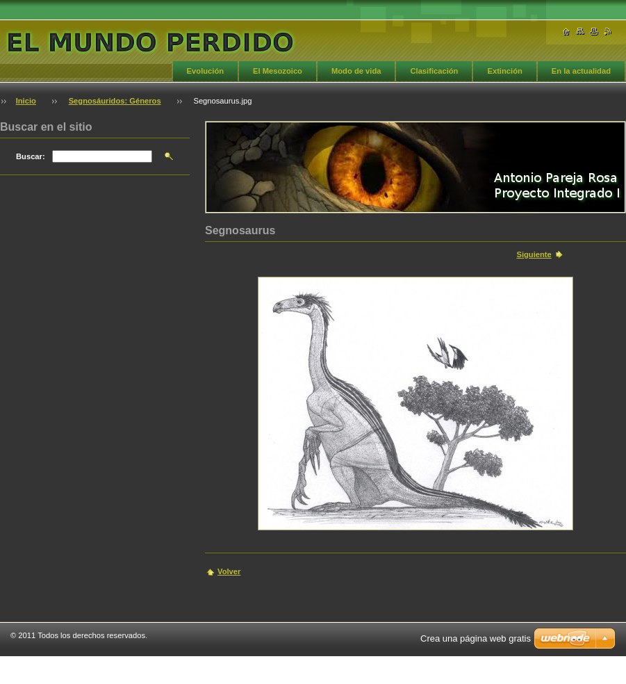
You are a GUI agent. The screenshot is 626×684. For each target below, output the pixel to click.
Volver (228, 571)
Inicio (26, 101)
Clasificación (434, 71)
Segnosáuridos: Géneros (115, 101)
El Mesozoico (277, 71)
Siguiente (533, 254)
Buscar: (30, 156)
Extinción (504, 71)
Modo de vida (356, 71)
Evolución (205, 71)
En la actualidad (581, 71)
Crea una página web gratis (475, 638)
